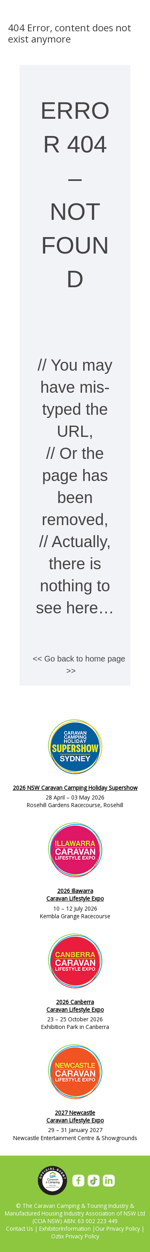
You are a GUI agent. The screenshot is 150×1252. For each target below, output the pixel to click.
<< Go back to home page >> (79, 664)
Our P (102, 1228)
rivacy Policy (125, 1228)
